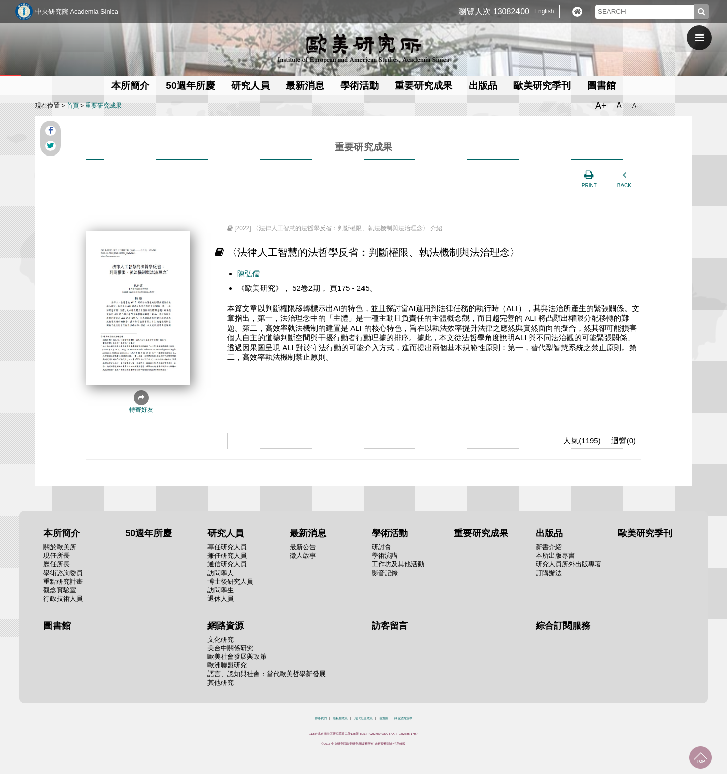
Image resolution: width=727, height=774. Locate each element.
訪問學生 (220, 590)
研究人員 (250, 85)
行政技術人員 (63, 598)
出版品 (483, 85)
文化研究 (220, 639)
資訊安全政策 (363, 718)
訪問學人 (220, 573)
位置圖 (383, 718)
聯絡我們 (321, 718)
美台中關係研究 (230, 648)
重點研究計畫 (63, 581)
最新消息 (305, 85)
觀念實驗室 (59, 590)
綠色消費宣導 (403, 718)
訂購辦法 (549, 573)
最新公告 (303, 547)
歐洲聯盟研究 (227, 665)
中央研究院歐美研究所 (363, 48)
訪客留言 (390, 626)
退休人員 (220, 598)
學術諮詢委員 (63, 573)
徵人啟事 (303, 555)
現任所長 (56, 555)
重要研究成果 (423, 85)
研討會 (381, 547)
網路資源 (225, 626)
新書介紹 (549, 547)
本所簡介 (130, 85)
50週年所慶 (190, 85)
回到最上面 (700, 757)
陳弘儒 (248, 273)
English (544, 11)
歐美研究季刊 (542, 85)
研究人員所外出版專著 (568, 564)
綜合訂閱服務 (563, 626)
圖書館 (601, 85)
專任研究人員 (227, 547)
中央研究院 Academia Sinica (76, 11)
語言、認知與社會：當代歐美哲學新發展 (266, 674)
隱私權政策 (340, 718)
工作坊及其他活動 (398, 564)
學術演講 (385, 555)
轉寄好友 (141, 402)
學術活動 (359, 85)
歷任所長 (56, 564)
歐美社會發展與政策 (237, 656)
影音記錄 (385, 573)
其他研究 (220, 682)
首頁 (73, 105)
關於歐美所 (59, 547)
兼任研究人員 (227, 555)
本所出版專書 (555, 555)
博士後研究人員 (230, 581)
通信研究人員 (227, 564)
